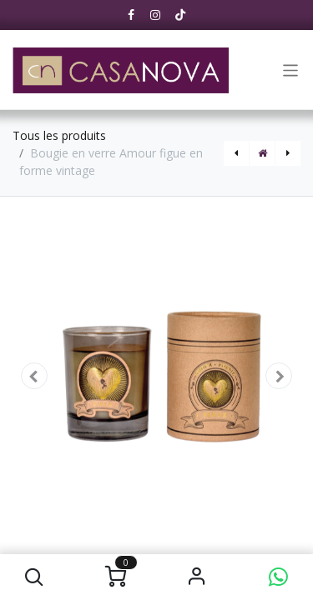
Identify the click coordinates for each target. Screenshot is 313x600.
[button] (34, 577)
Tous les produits (59, 135)
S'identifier (197, 577)
